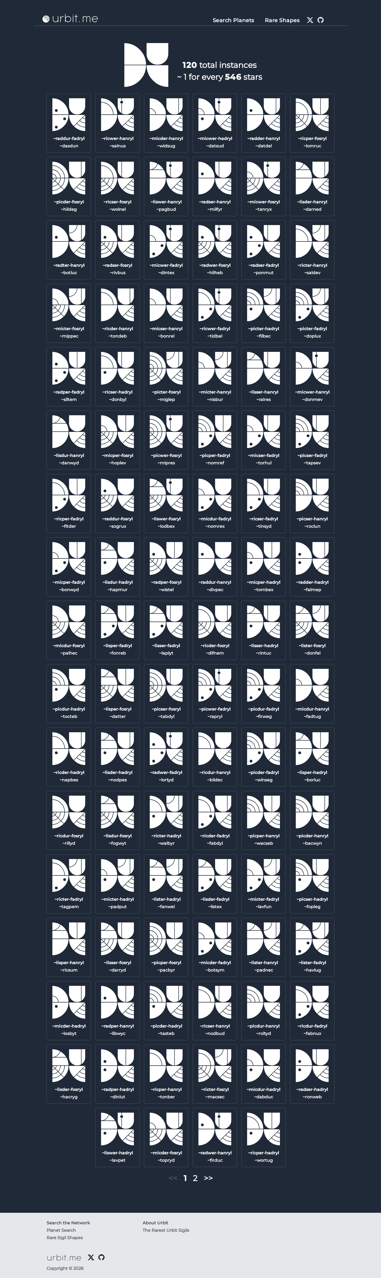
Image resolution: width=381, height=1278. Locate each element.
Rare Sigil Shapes (65, 1237)
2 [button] (195, 1178)
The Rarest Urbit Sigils (166, 1230)
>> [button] (208, 1178)
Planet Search (61, 1230)
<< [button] (172, 1178)
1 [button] (185, 1178)
